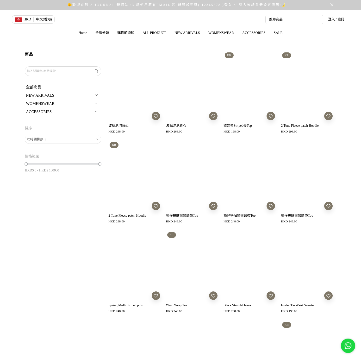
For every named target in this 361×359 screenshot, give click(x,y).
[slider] (26, 164)
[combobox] (63, 139)
